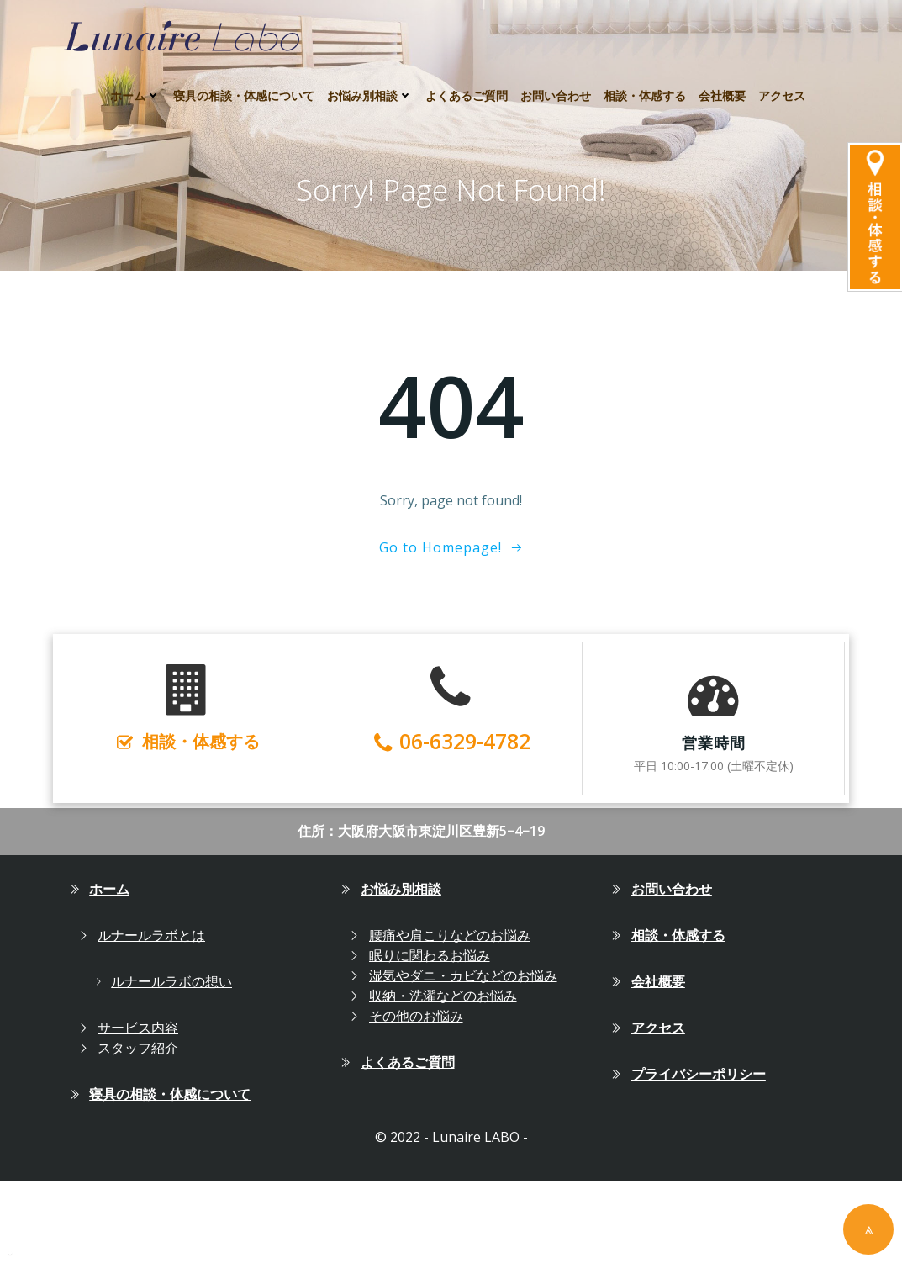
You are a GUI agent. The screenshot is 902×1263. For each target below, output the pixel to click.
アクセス (781, 84)
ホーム (135, 84)
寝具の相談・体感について (243, 84)
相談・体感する (645, 84)
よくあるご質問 (466, 84)
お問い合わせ (555, 84)
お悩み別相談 (370, 84)
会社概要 (722, 84)
